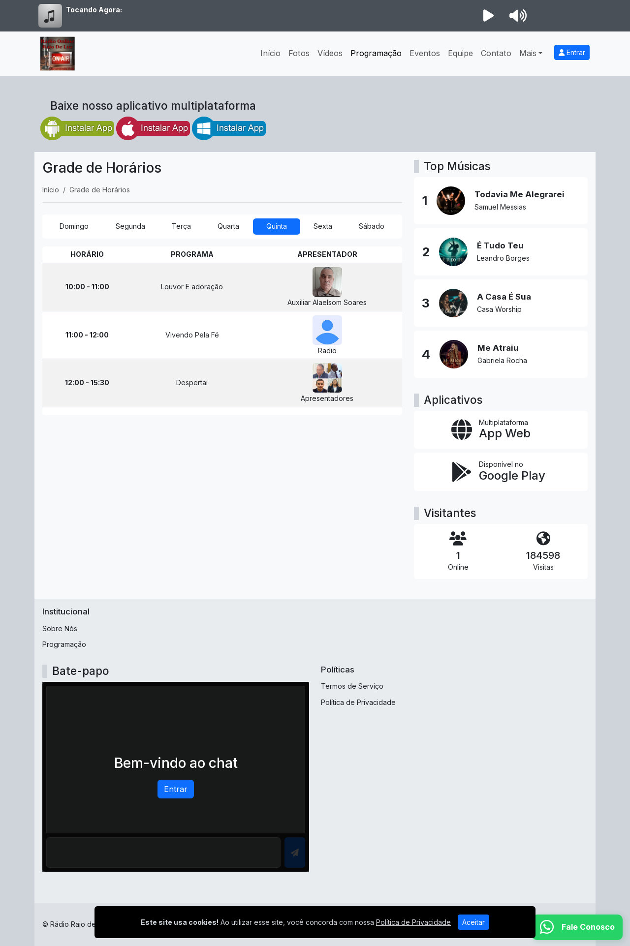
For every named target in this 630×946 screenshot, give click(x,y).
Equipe (460, 53)
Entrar (572, 52)
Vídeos (330, 53)
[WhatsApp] (577, 927)
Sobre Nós (59, 628)
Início (270, 53)
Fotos (299, 53)
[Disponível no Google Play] (501, 472)
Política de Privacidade (358, 702)
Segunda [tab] (130, 226)
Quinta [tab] (276, 226)
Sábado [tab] (371, 226)
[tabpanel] (222, 330)
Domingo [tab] (74, 226)
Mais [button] (527, 53)
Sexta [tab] (323, 226)
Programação (376, 53)
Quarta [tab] (228, 226)
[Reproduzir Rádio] (488, 16)
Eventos (425, 53)
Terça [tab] (181, 226)
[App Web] (501, 430)
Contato (496, 53)
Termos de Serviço (352, 686)
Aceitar (473, 922)
